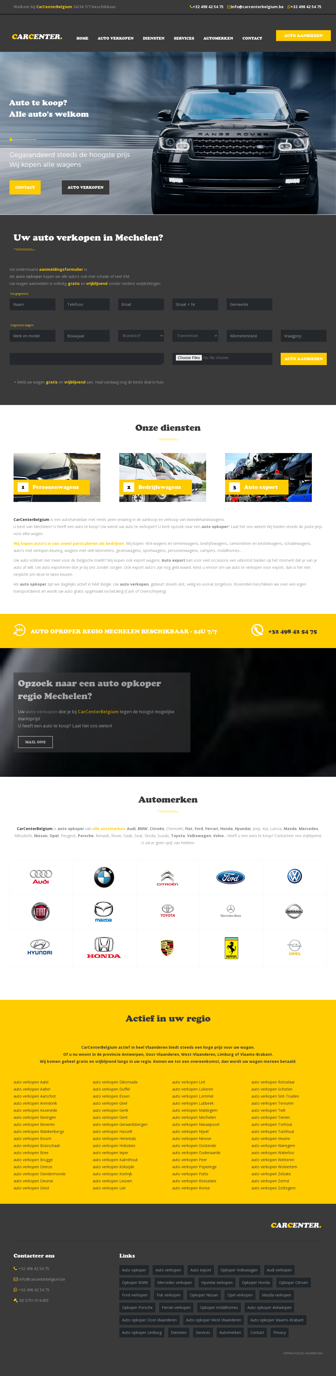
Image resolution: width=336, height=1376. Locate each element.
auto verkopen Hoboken (114, 1145)
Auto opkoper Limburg (142, 1332)
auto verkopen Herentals (114, 1138)
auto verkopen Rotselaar (273, 1082)
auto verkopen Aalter (32, 1089)
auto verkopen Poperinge (194, 1166)
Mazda (290, 828)
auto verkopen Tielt (268, 1110)
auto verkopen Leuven (112, 1180)
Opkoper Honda (256, 1282)
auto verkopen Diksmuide (115, 1082)
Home (82, 38)
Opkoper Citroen (293, 1282)
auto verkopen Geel (110, 1103)
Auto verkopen (116, 38)
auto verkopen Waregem (273, 1145)
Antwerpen (132, 1054)
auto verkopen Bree (31, 1152)
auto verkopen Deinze (33, 1166)
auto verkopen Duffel (111, 1089)
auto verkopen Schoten (271, 1089)
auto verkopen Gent (110, 1117)
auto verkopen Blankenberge (39, 1131)
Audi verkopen (279, 1270)
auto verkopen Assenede (35, 1110)
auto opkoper (29, 276)
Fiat (189, 828)
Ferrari (211, 828)
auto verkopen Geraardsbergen (120, 1124)
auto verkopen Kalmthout (115, 1159)
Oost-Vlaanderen (162, 1054)
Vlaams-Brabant (256, 1054)
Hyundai (243, 828)
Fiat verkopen (169, 1295)
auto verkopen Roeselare (194, 1180)
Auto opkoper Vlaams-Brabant (277, 1319)
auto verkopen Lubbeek (193, 1103)
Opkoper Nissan (204, 1295)
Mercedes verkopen (174, 1282)
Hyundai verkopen (217, 1282)
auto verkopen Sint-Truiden (275, 1096)
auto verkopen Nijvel (190, 1131)
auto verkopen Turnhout (272, 1131)
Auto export (173, 560)
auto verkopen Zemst (270, 1180)
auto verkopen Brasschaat (37, 1145)
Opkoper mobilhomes (219, 1307)
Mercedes (308, 828)
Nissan (40, 835)
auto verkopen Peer (189, 1159)
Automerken (218, 38)
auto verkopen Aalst (31, 1082)
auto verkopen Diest (31, 1187)
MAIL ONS (35, 742)
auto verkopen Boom (32, 1138)
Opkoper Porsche (137, 1307)
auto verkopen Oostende (194, 1145)
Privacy (279, 1332)
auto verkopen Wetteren (272, 1159)
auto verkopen (134, 584)
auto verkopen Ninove (191, 1138)
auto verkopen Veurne (270, 1138)
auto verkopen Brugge (33, 1159)
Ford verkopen (135, 1295)
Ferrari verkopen (176, 1307)
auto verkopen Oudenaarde (196, 1152)
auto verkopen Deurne (33, 1180)
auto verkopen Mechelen (194, 1117)
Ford (199, 828)
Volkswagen (199, 835)
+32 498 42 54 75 (208, 6)
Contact (252, 38)
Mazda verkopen (276, 1295)
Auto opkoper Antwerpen (269, 1307)
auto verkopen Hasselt (112, 1131)
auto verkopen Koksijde (113, 1166)
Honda (226, 828)
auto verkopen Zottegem (273, 1187)
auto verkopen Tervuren (272, 1103)
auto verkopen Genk (110, 1110)
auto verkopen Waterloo (272, 1152)
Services (184, 38)
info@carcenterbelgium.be (257, 6)
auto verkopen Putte (190, 1173)
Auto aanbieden (303, 35)
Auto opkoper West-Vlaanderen (213, 1319)
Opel (54, 835)
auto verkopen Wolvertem (274, 1166)
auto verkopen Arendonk (35, 1103)
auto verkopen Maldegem (194, 1110)
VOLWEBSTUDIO (314, 1353)
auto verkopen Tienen (270, 1117)
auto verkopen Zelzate (271, 1173)
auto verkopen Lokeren (192, 1089)
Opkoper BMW (135, 1282)
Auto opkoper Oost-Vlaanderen (149, 1319)
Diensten (154, 38)
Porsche (86, 835)
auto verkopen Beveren (34, 1124)
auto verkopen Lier (109, 1187)
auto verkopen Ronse (191, 1187)
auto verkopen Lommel (192, 1096)
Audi (131, 828)
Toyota (178, 835)
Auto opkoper (134, 1270)
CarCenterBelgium (54, 6)
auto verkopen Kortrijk (112, 1173)
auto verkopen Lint (188, 1082)
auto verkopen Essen (111, 1096)
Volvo (218, 835)
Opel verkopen (240, 1295)
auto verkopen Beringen (35, 1117)
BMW (143, 828)
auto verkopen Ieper (110, 1152)
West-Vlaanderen (198, 1054)
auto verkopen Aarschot (35, 1096)
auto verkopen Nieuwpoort (196, 1124)
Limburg (225, 1054)
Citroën (157, 828)
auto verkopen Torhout (271, 1124)
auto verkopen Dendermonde (40, 1173)
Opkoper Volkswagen (239, 1270)
